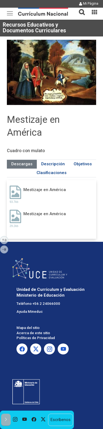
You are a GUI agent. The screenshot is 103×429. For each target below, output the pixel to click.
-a (5, 249)
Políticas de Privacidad (35, 338)
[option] (15, 420)
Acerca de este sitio (33, 333)
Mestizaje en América (44, 189)
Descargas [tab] (21, 163)
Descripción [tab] (53, 163)
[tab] (80, 9)
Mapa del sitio (28, 328)
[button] (80, 9)
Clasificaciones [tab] (51, 172)
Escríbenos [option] (60, 419)
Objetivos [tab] (83, 163)
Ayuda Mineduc (29, 311)
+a (5, 239)
